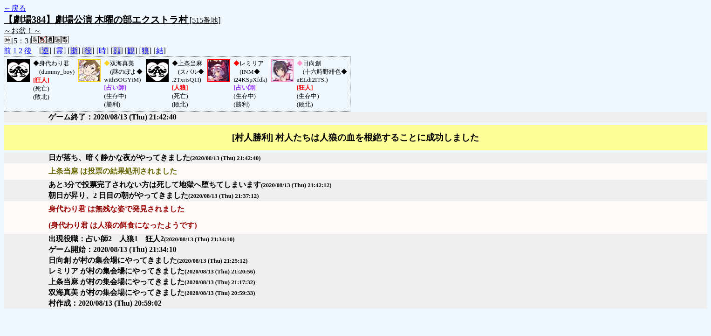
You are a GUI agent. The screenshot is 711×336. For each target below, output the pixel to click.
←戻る (15, 8)
